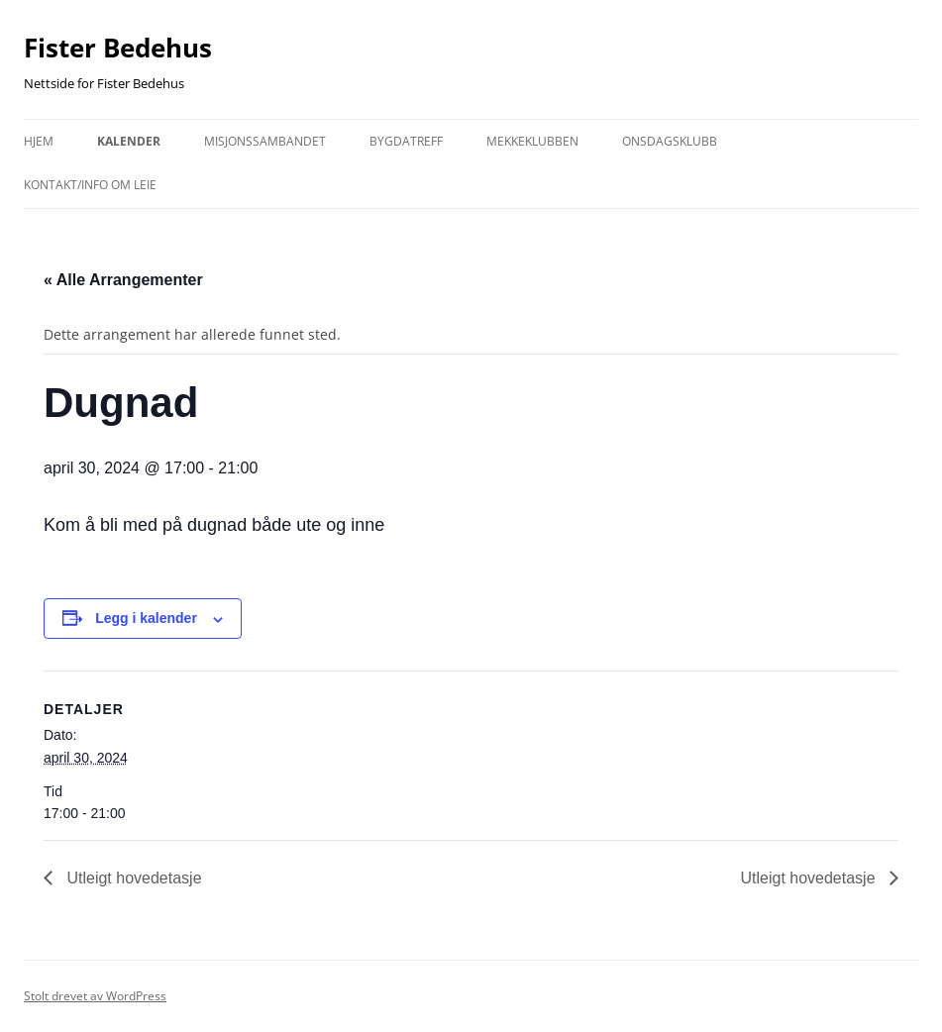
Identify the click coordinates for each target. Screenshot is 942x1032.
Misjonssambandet (265, 141)
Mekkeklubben (532, 141)
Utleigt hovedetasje (132, 878)
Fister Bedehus (118, 47)
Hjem (38, 141)
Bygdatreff (406, 141)
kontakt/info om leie (90, 184)
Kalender (128, 141)
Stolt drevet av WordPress (95, 995)
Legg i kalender (146, 618)
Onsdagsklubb (669, 141)
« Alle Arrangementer (123, 279)
